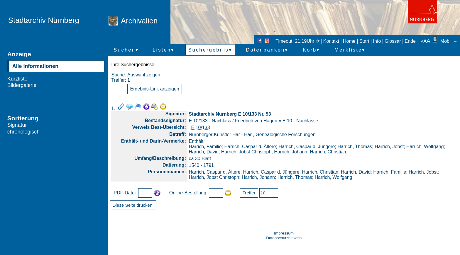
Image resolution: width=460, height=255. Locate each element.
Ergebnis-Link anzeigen (154, 88)
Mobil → (445, 41)
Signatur (17, 125)
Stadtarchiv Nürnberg (43, 20)
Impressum (284, 233)
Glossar (393, 41)
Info (377, 41)
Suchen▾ (126, 50)
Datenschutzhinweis (284, 238)
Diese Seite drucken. (133, 205)
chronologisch (23, 132)
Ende (410, 41)
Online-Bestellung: (188, 192)
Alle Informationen (35, 66)
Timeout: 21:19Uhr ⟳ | (299, 41)
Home (349, 41)
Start (364, 41)
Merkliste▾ (350, 50)
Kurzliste (17, 79)
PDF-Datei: (125, 192)
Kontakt (331, 41)
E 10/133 (200, 127)
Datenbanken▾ (267, 50)
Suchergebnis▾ (210, 50)
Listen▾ (164, 50)
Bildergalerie (22, 85)
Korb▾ (311, 50)
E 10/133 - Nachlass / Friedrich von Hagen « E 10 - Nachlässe (253, 120)
